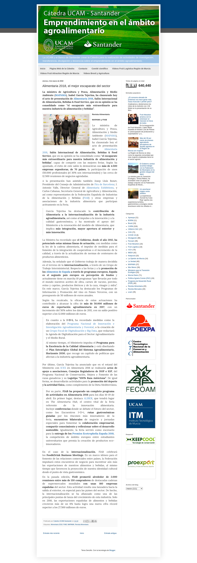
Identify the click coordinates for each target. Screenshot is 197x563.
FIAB (86, 197)
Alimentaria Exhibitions (100, 187)
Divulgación (132, 238)
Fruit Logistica (133, 247)
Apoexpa (131, 218)
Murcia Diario (133, 275)
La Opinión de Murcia (136, 259)
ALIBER (88, 398)
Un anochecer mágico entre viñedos (145, 191)
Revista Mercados (135, 289)
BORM (130, 220)
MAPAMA (60, 95)
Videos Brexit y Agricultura (96, 73)
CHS (130, 232)
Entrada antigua (110, 533)
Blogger (112, 550)
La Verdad (132, 261)
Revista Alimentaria (81, 524)
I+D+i (130, 250)
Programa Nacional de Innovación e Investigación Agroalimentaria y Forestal (80, 325)
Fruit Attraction (133, 244)
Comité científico (100, 68)
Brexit (130, 223)
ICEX (63, 367)
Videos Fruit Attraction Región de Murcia (59, 73)
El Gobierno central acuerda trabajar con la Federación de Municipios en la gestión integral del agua (147, 169)
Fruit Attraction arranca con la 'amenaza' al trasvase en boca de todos (146, 119)
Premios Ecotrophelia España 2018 (93, 433)
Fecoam (131, 241)
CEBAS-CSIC (133, 229)
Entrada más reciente (51, 533)
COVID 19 (132, 235)
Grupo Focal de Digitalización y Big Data (73, 330)
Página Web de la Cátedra (62, 68)
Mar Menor (132, 267)
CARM (130, 226)
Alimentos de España (58, 271)
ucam (130, 292)
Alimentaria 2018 (83, 98)
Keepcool (131, 256)
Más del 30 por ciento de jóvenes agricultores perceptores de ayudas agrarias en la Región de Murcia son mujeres (141, 144)
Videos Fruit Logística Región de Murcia (131, 68)
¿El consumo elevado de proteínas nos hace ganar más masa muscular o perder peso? (140, 99)
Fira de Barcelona (104, 184)
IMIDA (130, 253)
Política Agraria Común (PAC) (139, 278)
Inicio (42, 68)
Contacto (83, 68)
